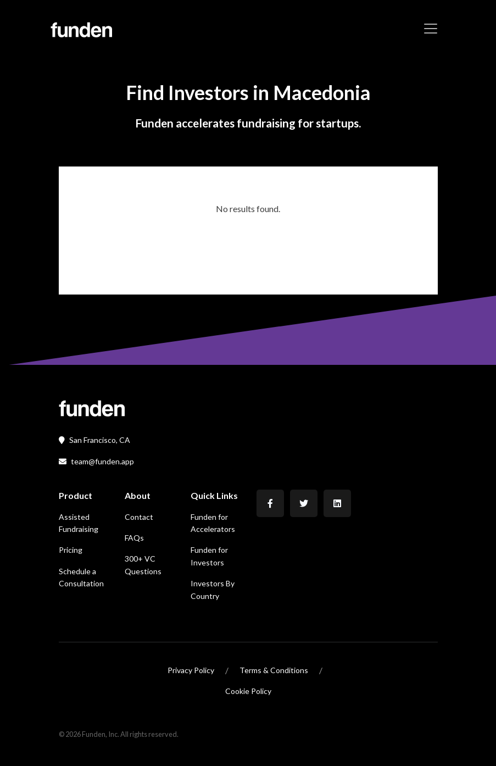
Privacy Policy (191, 670)
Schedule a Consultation (81, 577)
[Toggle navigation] (430, 28)
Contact (139, 516)
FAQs (134, 537)
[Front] (92, 407)
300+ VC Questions (143, 564)
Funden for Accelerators (213, 523)
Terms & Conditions (273, 670)
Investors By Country (213, 589)
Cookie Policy (248, 691)
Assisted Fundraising (78, 523)
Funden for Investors (209, 556)
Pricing (70, 549)
